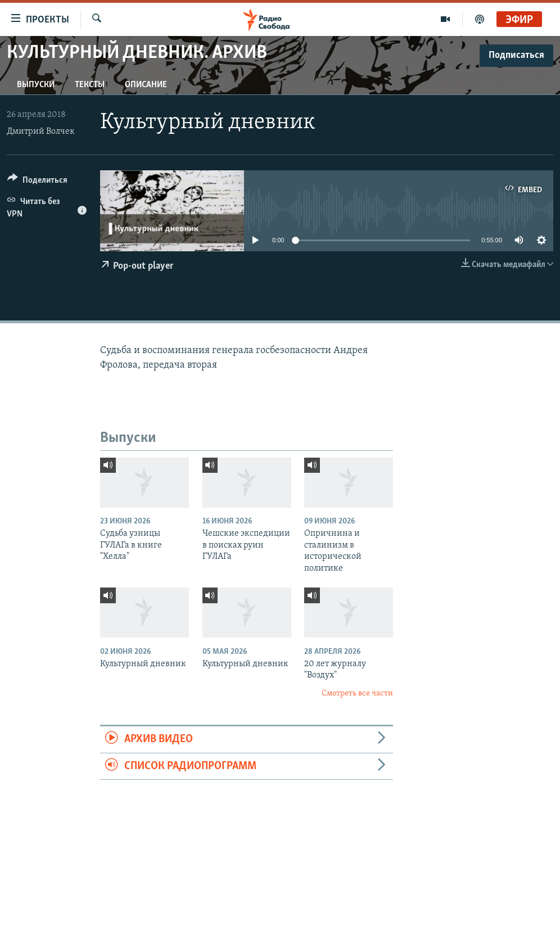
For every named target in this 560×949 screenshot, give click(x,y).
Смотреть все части (357, 693)
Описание (146, 84)
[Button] (37, 181)
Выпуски (36, 84)
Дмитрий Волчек (41, 131)
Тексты (90, 84)
